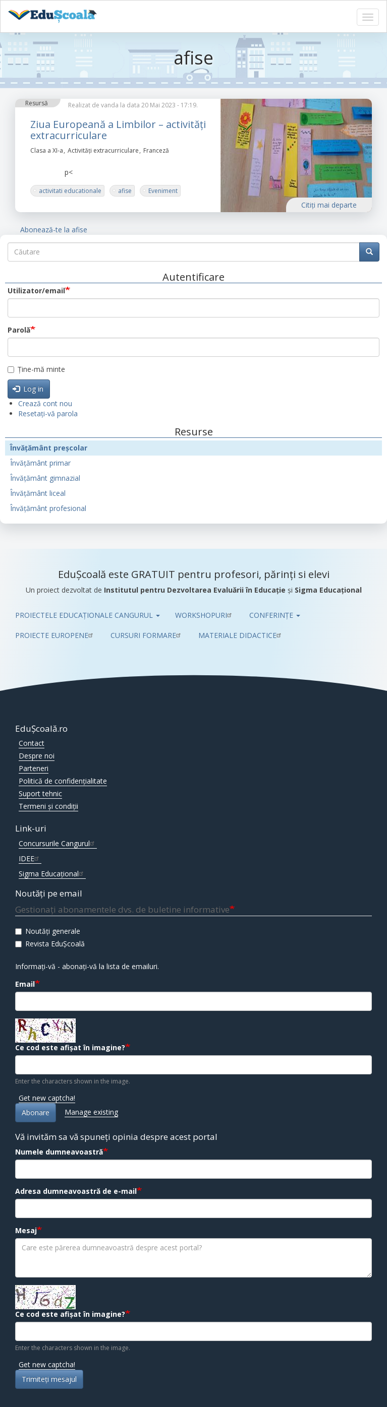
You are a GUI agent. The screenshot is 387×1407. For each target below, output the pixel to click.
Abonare (35, 1112)
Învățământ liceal (38, 493)
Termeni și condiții (48, 806)
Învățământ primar (40, 463)
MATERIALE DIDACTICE (241, 635)
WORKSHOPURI (204, 615)
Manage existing (91, 1112)
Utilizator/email (36, 290)
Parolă (19, 330)
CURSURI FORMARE (146, 635)
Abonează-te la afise (53, 229)
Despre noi (36, 755)
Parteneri (33, 768)
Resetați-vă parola (48, 413)
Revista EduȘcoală (50, 943)
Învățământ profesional (48, 508)
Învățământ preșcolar (48, 448)
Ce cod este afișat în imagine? (70, 1047)
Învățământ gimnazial (45, 478)
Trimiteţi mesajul (49, 1379)
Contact (31, 743)
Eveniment (163, 190)
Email (25, 984)
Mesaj (26, 1230)
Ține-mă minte (36, 369)
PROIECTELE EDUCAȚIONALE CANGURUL (87, 615)
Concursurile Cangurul (58, 843)
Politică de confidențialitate (63, 781)
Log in (28, 389)
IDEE (30, 858)
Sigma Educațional (52, 873)
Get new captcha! (47, 1098)
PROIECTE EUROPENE (55, 635)
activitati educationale (70, 190)
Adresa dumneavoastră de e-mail (76, 1191)
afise (125, 190)
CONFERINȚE (274, 615)
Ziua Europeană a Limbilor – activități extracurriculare (118, 129)
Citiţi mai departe (329, 205)
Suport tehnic (40, 793)
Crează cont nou (45, 403)
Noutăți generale (47, 931)
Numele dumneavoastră (59, 1152)
